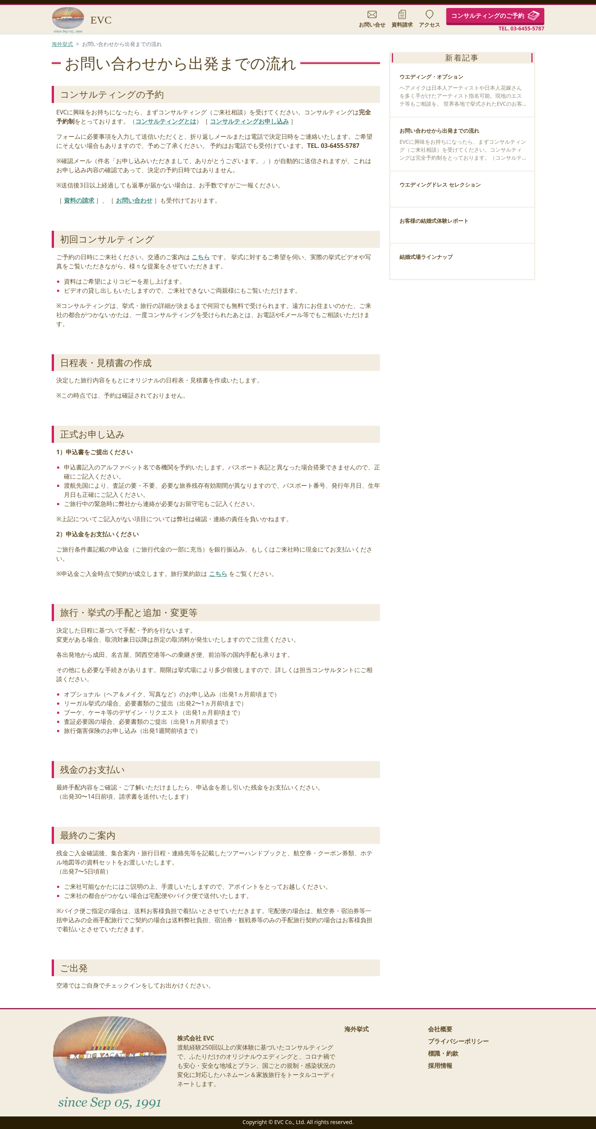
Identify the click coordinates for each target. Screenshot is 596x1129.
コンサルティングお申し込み (249, 121)
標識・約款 (443, 1053)
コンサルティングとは (165, 121)
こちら (201, 257)
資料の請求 (79, 200)
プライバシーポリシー (458, 1041)
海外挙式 (62, 44)
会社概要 (440, 1029)
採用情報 (440, 1065)
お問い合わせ (134, 200)
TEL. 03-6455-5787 (521, 28)
